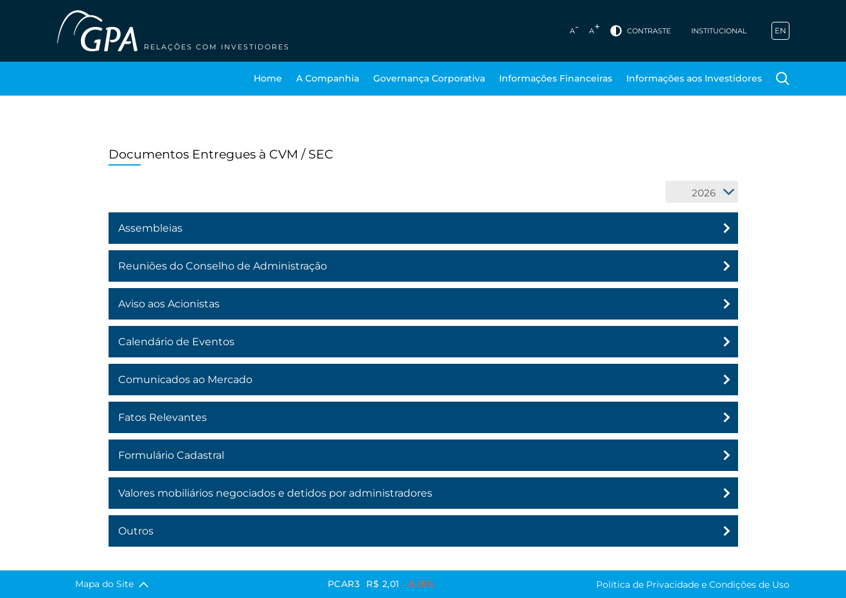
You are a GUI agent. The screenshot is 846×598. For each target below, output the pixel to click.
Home (268, 78)
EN (780, 30)
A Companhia (327, 78)
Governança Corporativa (429, 78)
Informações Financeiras (555, 78)
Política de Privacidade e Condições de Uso (692, 584)
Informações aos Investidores (694, 78)
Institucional (718, 31)
